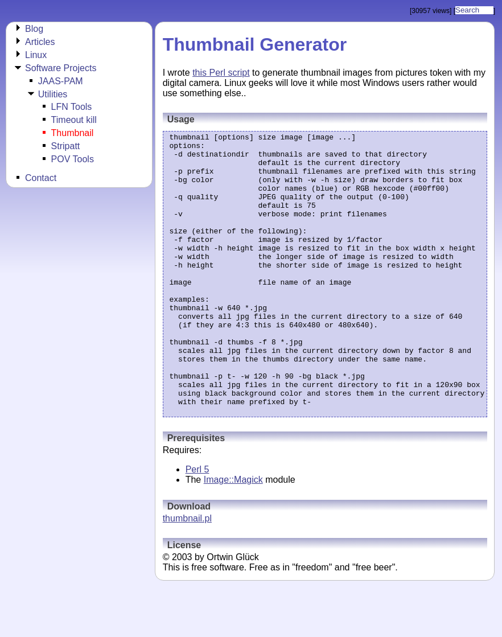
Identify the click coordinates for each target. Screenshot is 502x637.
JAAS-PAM (60, 81)
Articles (40, 42)
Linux (36, 55)
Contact (40, 178)
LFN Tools (71, 107)
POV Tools (72, 159)
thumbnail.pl (187, 575)
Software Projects (60, 68)
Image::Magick (233, 536)
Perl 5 (197, 526)
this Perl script (220, 72)
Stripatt (65, 146)
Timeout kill (74, 120)
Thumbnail (72, 133)
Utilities (53, 94)
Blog (34, 29)
